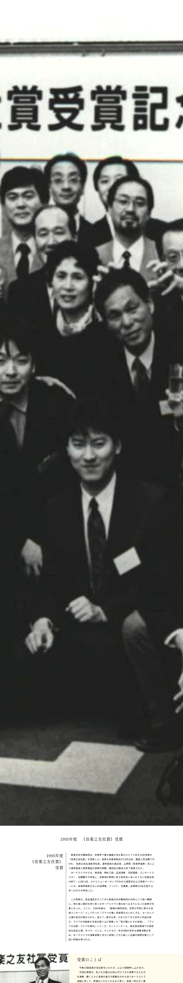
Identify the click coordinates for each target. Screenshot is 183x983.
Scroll (173, 845)
